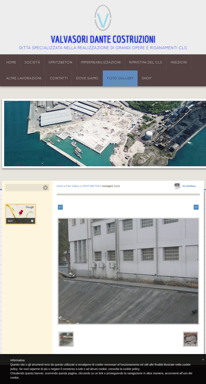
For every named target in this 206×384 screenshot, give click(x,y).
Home (11, 62)
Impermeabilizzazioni (101, 62)
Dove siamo (87, 78)
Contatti (59, 78)
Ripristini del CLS (145, 62)
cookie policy (131, 369)
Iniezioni (179, 62)
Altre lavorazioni (23, 78)
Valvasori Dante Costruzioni (103, 39)
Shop (146, 78)
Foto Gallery (120, 78)
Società (32, 62)
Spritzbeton (60, 62)
